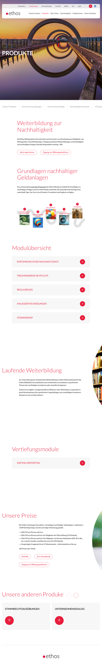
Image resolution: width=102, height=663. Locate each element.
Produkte (45, 13)
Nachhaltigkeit (65, 13)
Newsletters (21, 6)
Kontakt (57, 6)
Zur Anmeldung (43, 557)
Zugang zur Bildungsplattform (55, 152)
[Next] (76, 595)
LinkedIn (95, 6)
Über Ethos (54, 13)
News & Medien (90, 13)
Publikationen (78, 13)
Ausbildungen (33, 6)
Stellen (66, 6)
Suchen (90, 6)
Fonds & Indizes (34, 13)
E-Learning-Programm (37, 187)
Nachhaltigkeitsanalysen (80, 107)
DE (73, 6)
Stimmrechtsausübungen (32, 107)
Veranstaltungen (47, 6)
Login (79, 6)
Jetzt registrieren (27, 152)
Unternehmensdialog (55, 107)
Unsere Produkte (9, 107)
